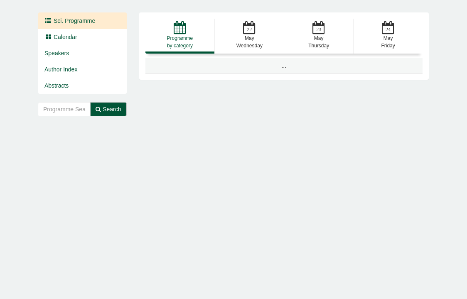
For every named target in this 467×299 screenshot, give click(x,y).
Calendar (60, 37)
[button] (180, 36)
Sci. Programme (69, 20)
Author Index (60, 69)
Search (108, 109)
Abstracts (56, 85)
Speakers (56, 53)
